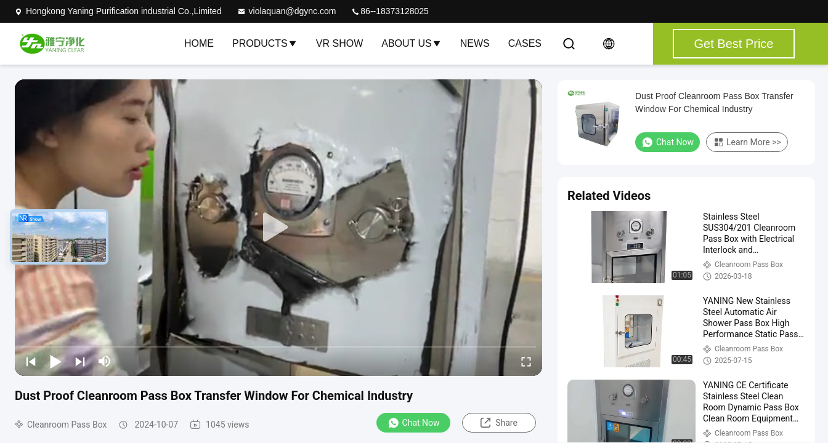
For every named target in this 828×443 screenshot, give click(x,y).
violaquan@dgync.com (286, 11)
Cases (525, 43)
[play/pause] (55, 361)
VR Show (339, 43)
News (475, 43)
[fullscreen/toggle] (526, 361)
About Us (411, 43)
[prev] (30, 361)
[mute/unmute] (104, 361)
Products (265, 43)
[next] (80, 361)
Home (199, 43)
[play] (278, 227)
